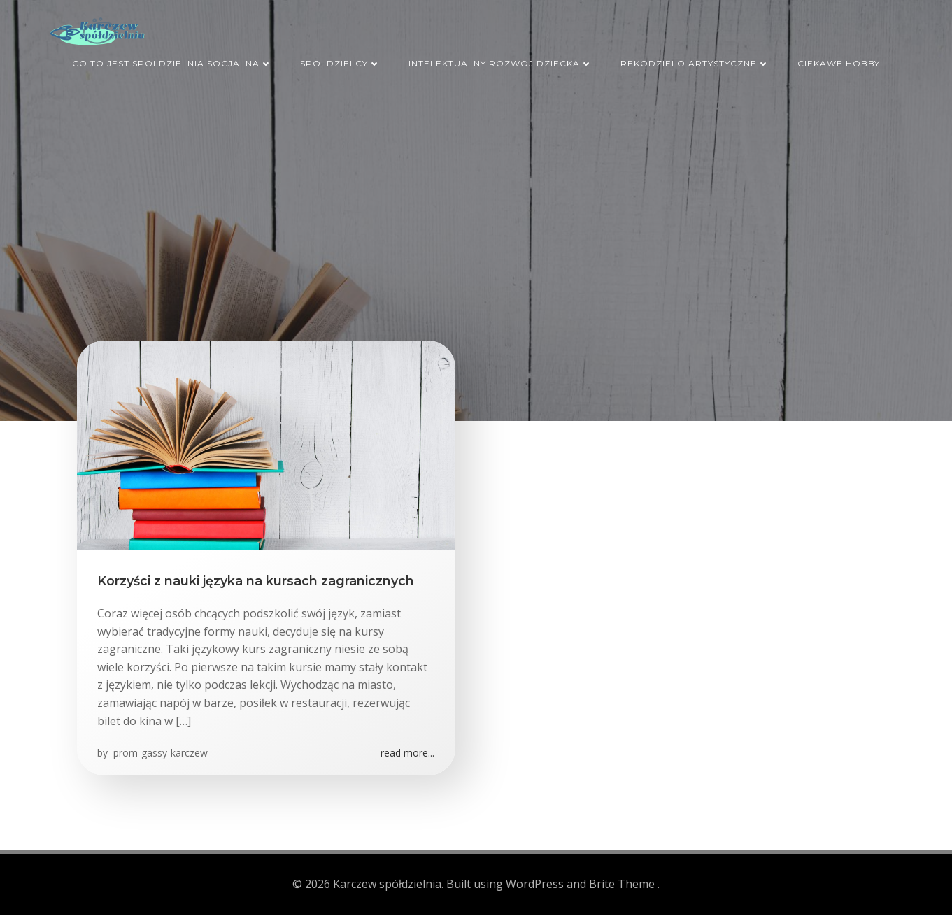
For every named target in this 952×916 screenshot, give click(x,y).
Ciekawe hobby (838, 62)
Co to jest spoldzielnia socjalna (172, 62)
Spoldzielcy (340, 62)
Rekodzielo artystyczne (694, 62)
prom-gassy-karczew (159, 754)
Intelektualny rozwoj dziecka (500, 62)
